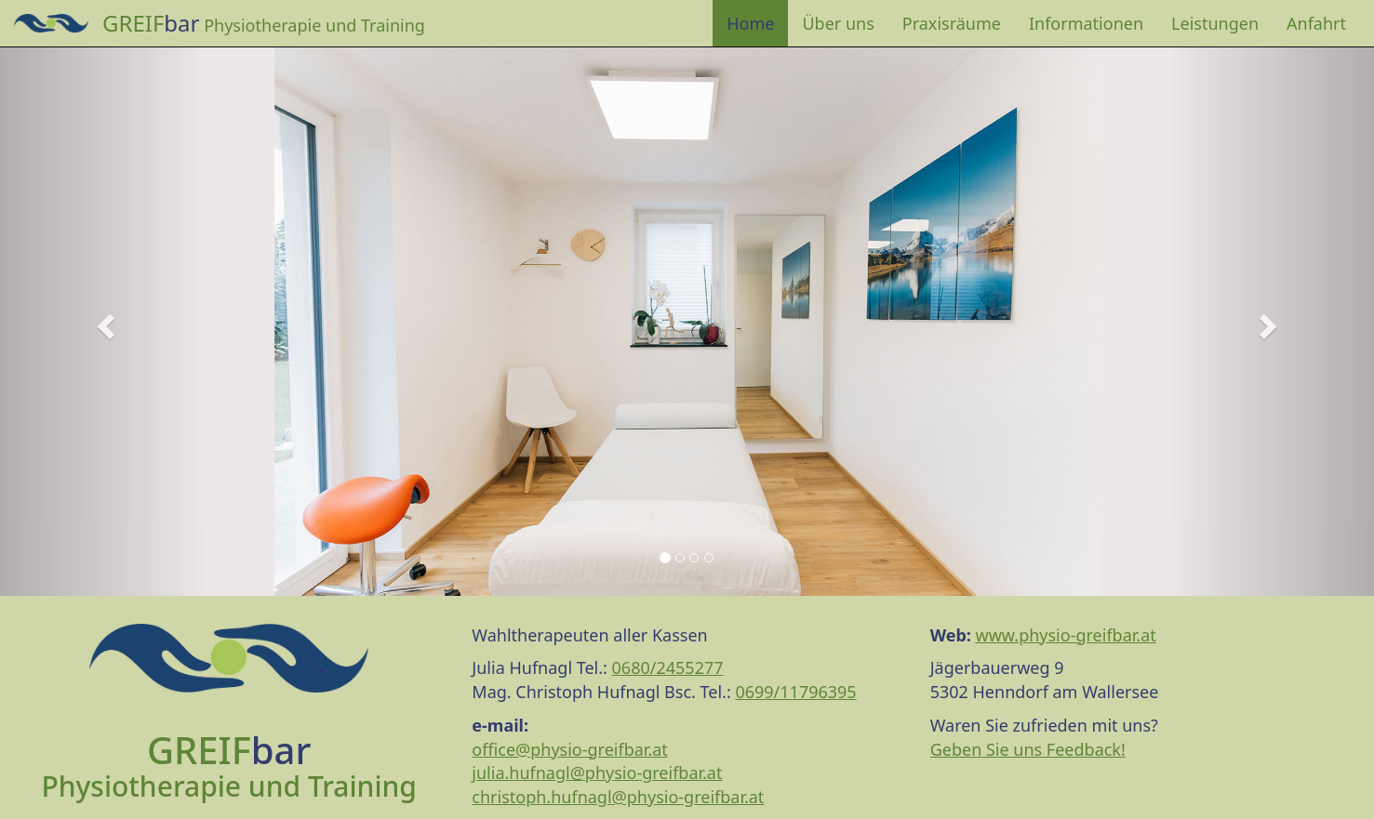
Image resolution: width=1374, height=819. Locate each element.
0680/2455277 (668, 667)
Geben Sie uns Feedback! (1028, 749)
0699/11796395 (795, 691)
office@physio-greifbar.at (570, 749)
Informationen (1086, 23)
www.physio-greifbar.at (1066, 635)
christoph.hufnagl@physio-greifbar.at (618, 797)
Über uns (838, 23)
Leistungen (1215, 23)
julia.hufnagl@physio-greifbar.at (597, 772)
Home (750, 23)
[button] (103, 321)
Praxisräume (951, 23)
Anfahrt (1316, 23)
